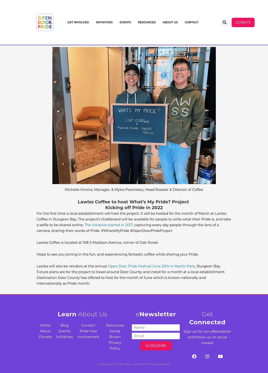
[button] (224, 22)
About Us (170, 22)
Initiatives (104, 22)
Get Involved (78, 22)
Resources (147, 22)
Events (125, 22)
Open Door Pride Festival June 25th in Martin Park (151, 266)
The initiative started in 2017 (109, 225)
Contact (191, 22)
